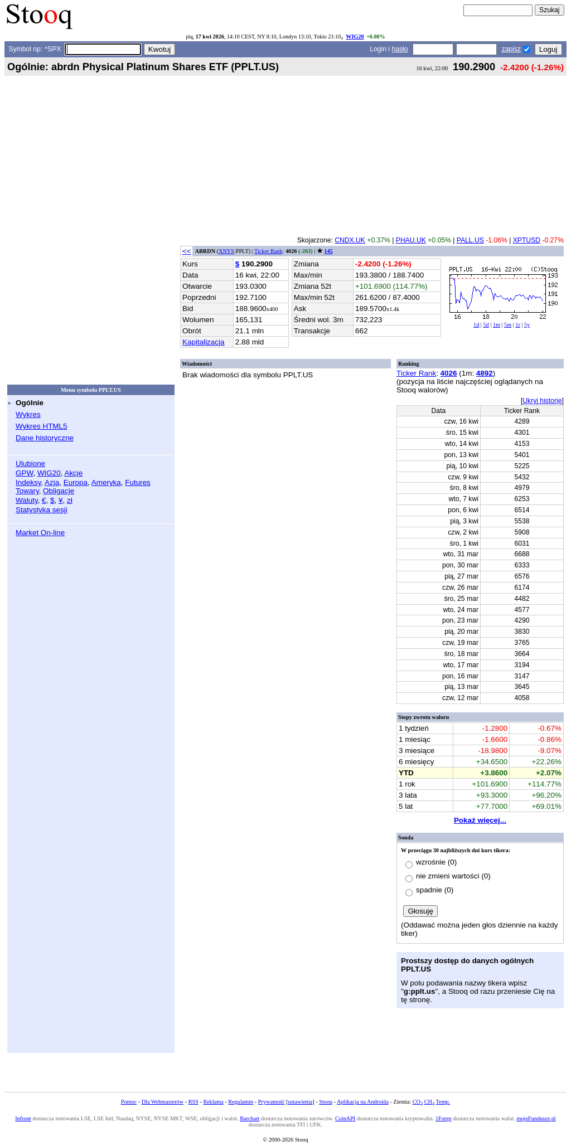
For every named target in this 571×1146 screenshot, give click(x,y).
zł (69, 500)
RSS (193, 1102)
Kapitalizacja (203, 342)
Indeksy (28, 482)
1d (476, 325)
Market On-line (40, 532)
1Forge (443, 1118)
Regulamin (240, 1102)
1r (517, 325)
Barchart (249, 1118)
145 (328, 251)
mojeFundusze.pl (536, 1118)
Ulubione (30, 463)
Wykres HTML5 (41, 426)
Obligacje (58, 491)
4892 (484, 373)
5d (485, 325)
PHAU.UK (411, 240)
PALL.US (470, 240)
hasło (399, 49)
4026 (449, 373)
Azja (52, 482)
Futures (138, 482)
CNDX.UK (350, 240)
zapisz (511, 49)
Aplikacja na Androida (363, 1102)
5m (507, 325)
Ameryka (106, 482)
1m (496, 325)
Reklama (213, 1102)
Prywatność (271, 1102)
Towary (27, 491)
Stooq (325, 1102)
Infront (23, 1118)
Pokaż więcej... (480, 820)
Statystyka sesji (41, 510)
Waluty (27, 500)
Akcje (73, 473)
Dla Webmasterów (162, 1102)
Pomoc (129, 1102)
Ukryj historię (542, 401)
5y (527, 325)
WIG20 (355, 36)
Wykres (28, 414)
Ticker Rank (268, 251)
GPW (24, 473)
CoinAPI (345, 1118)
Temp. (443, 1102)
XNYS (226, 251)
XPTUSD (526, 240)
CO (418, 1102)
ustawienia (300, 1102)
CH (429, 1102)
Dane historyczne (45, 438)
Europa (76, 482)
